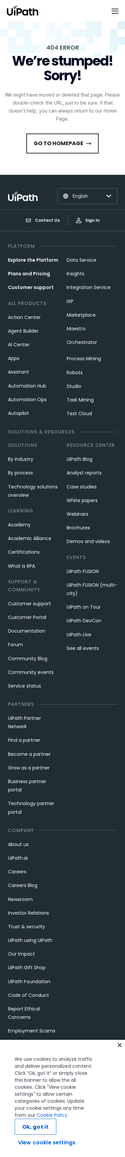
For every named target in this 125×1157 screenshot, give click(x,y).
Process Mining (84, 358)
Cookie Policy (52, 1128)
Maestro (76, 328)
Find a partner (24, 740)
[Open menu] (116, 11)
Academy (19, 524)
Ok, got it (35, 1140)
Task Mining (80, 400)
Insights (75, 273)
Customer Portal (27, 617)
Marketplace (81, 315)
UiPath (79, 634)
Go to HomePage (62, 143)
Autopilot (18, 413)
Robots (75, 372)
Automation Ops (27, 399)
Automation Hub (27, 386)
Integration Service (89, 287)
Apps (13, 358)
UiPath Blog (79, 459)
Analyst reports (84, 472)
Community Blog (27, 658)
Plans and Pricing (29, 273)
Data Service (81, 260)
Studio (74, 386)
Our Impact (21, 954)
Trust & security (26, 926)
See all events (83, 648)
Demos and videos (88, 541)
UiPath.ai (18, 858)
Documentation (26, 631)
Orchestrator (82, 342)
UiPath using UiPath (30, 940)
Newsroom (20, 899)
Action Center (24, 317)
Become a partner (29, 754)
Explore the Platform (33, 260)
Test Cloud (79, 413)
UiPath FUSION (83, 571)
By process (20, 472)
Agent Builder (23, 331)
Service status (24, 686)
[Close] (120, 1058)
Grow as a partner (29, 767)
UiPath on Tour (84, 607)
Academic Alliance (29, 538)
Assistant (18, 372)
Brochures (78, 527)
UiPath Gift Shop (27, 967)
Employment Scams (31, 1030)
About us (18, 844)
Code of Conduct (28, 995)
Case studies (82, 486)
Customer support (31, 287)
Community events (31, 672)
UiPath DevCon (84, 620)
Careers (17, 871)
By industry (20, 459)
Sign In (88, 220)
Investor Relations (28, 913)
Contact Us (43, 220)
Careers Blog (22, 885)
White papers (82, 500)
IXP (70, 301)
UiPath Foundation (29, 981)
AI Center (19, 344)
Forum (15, 644)
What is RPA (21, 566)
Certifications (24, 552)
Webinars (77, 514)
